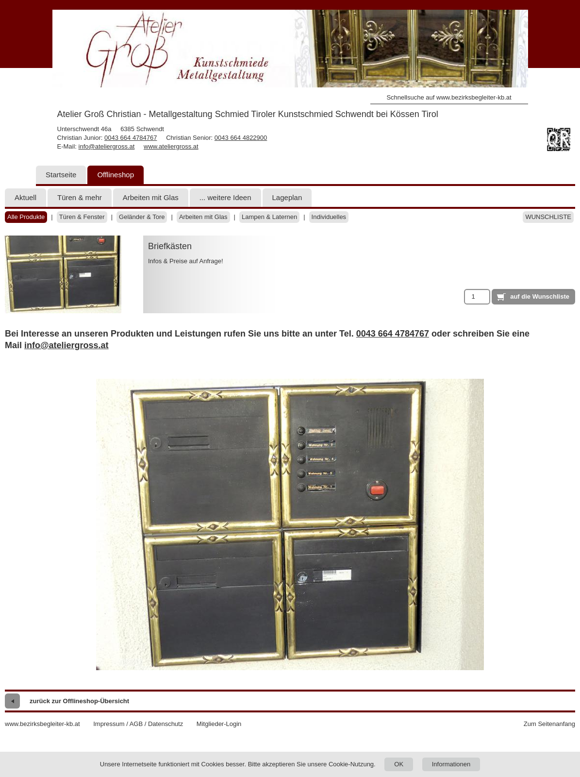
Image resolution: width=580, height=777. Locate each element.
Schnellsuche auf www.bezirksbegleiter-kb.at (448, 97)
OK (398, 764)
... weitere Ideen (225, 197)
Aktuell (25, 197)
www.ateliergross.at (171, 146)
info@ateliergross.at (107, 146)
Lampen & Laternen (269, 216)
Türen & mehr (79, 197)
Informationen (451, 764)
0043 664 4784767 (130, 137)
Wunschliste (548, 216)
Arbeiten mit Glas (151, 197)
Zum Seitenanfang (549, 723)
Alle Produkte (26, 216)
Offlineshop (115, 174)
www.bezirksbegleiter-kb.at (42, 723)
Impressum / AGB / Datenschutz (138, 723)
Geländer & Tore (142, 216)
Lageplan (287, 197)
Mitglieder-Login (219, 723)
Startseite (61, 174)
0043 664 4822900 (241, 137)
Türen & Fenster (82, 216)
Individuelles (329, 216)
